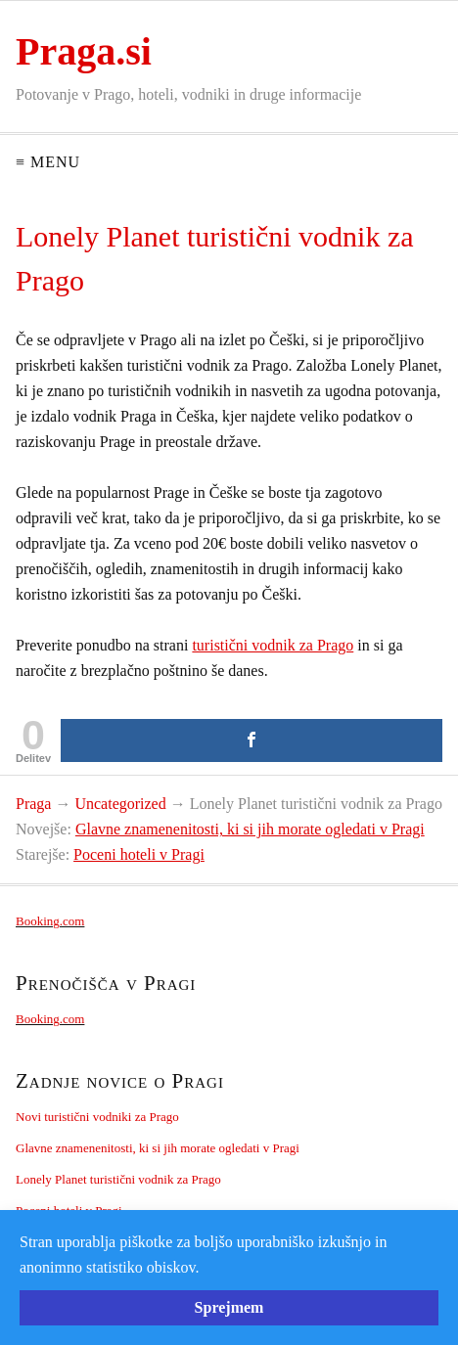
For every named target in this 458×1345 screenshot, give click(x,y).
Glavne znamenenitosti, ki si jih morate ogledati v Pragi (250, 829)
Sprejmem (229, 1307)
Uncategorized (119, 803)
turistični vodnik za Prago (272, 645)
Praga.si (84, 51)
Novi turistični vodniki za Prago (97, 1116)
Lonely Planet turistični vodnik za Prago (118, 1179)
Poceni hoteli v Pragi (139, 854)
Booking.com (50, 921)
